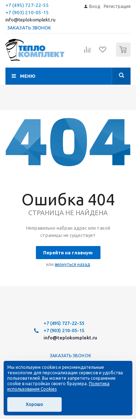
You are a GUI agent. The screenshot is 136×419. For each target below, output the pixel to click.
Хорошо (34, 404)
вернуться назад (72, 264)
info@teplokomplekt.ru (30, 20)
